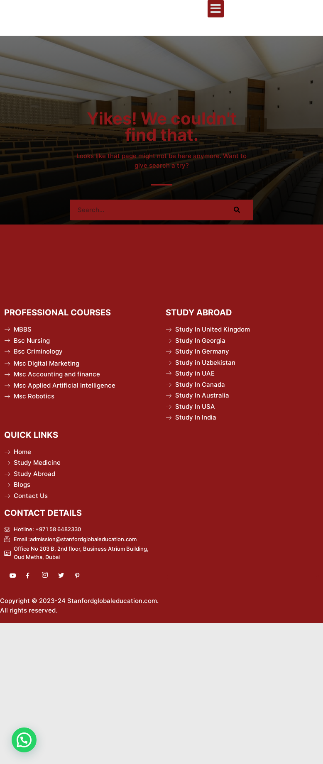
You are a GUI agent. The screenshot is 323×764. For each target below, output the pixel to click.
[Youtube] (16, 575)
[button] (216, 8)
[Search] (237, 210)
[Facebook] (32, 575)
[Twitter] (64, 575)
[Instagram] (48, 575)
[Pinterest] (80, 575)
